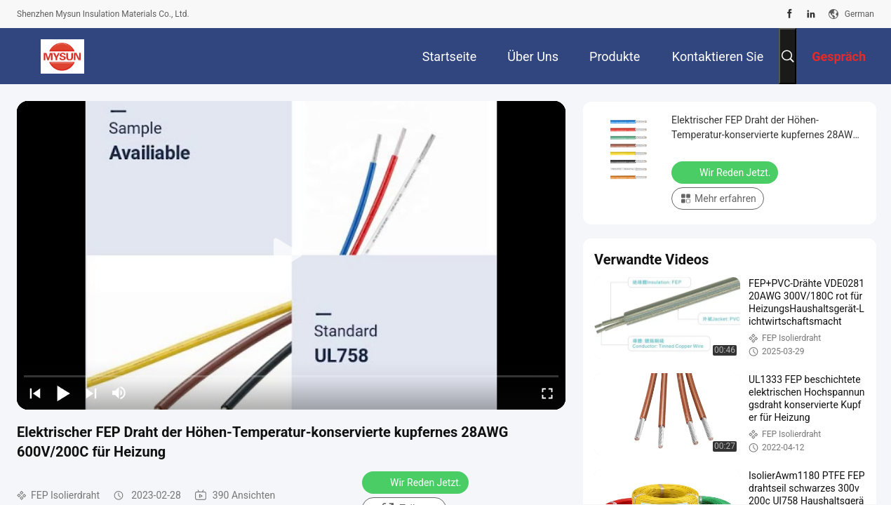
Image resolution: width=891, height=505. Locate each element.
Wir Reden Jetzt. (417, 482)
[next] (91, 392)
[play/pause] (63, 392)
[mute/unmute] (119, 392)
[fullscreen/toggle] (547, 392)
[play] (291, 255)
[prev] (35, 392)
